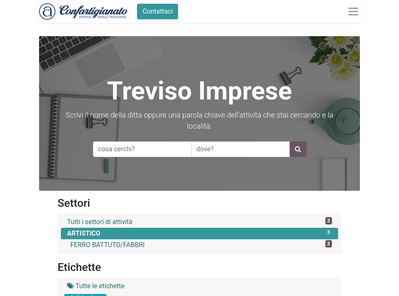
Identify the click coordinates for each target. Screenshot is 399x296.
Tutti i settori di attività (199, 221)
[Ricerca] (298, 149)
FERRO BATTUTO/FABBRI (201, 244)
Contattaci (157, 11)
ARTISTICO (199, 233)
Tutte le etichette (96, 286)
